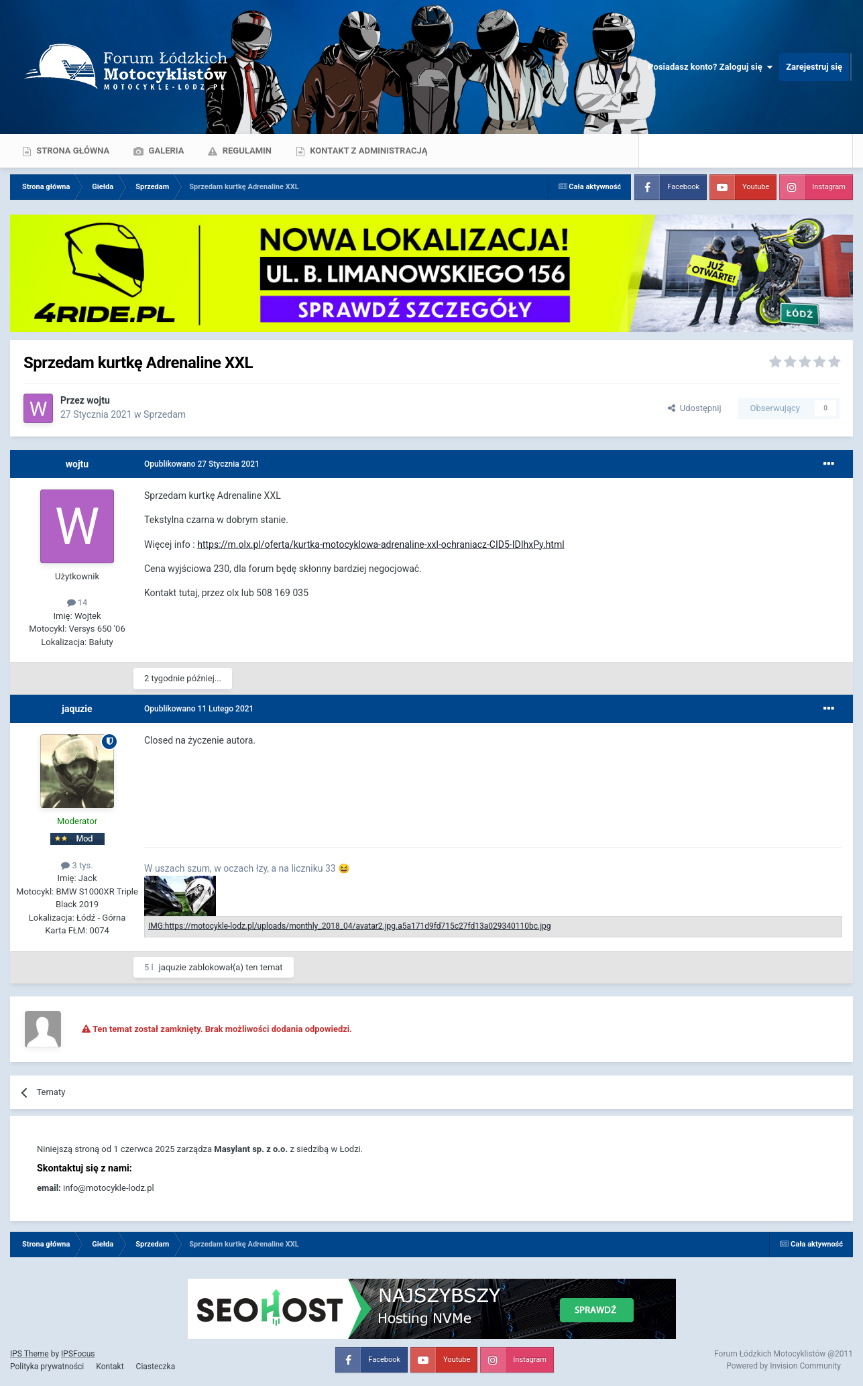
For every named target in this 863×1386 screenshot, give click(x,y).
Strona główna (71, 151)
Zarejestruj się (814, 67)
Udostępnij (694, 408)
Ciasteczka (156, 1366)
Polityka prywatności (47, 1366)
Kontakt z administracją (367, 151)
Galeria (165, 151)
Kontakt (109, 1366)
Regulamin (246, 151)
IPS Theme (29, 1354)
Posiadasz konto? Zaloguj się (710, 67)
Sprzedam (164, 414)
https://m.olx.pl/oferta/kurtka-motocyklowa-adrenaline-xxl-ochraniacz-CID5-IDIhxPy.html (380, 544)
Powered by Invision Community (783, 1366)
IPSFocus (78, 1354)
